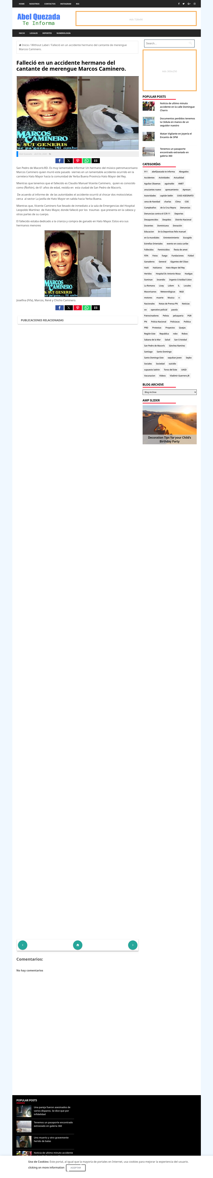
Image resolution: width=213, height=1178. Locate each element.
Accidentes (149, 177)
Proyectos (170, 327)
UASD (184, 369)
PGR (190, 315)
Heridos (148, 273)
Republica (164, 333)
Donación (177, 225)
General (162, 261)
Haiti (146, 267)
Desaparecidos (151, 219)
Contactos (49, 4)
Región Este (149, 333)
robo (175, 333)
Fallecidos (149, 249)
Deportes (47, 33)
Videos (162, 375)
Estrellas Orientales (153, 243)
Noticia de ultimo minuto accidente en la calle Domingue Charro (177, 107)
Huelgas (189, 273)
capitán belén (166, 195)
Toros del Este (170, 369)
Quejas (182, 327)
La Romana (149, 285)
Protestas (156, 327)
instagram (65, 4)
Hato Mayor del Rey (175, 267)
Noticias (186, 303)
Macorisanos (150, 291)
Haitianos (157, 267)
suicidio (172, 363)
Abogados (184, 171)
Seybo (189, 357)
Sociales (148, 363)
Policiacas (175, 321)
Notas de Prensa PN (168, 303)
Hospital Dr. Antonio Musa (168, 273)
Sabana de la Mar (152, 339)
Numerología (64, 33)
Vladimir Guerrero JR (179, 375)
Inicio (22, 33)
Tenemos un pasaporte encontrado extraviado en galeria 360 (174, 152)
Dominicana (163, 225)
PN (145, 321)
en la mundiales (151, 237)
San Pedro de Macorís (154, 345)
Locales (34, 33)
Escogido (187, 237)
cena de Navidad (152, 201)
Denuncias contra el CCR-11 (157, 213)
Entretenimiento (171, 237)
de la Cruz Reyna (168, 207)
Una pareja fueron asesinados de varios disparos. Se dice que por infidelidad (52, 1111)
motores (148, 297)
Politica (187, 321)
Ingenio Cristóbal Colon (180, 279)
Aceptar (76, 1168)
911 (146, 171)
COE (187, 201)
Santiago (148, 351)
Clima (178, 201)
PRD (146, 327)
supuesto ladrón (152, 369)
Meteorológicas (167, 291)
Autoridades (150, 195)
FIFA (146, 255)
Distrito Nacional (183, 219)
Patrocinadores (151, 315)
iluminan (148, 279)
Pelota (166, 315)
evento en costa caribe (177, 243)
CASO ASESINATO (185, 195)
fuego (164, 255)
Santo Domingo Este (154, 357)
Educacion (149, 231)
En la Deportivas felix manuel (172, 231)
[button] (59, 160)
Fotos (155, 255)
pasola (174, 309)
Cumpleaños (150, 207)
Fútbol (191, 255)
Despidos (166, 219)
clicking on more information (46, 1167)
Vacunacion (149, 375)
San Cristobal (180, 339)
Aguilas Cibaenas (152, 183)
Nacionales (149, 303)
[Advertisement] (77, 1071)
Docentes (148, 225)
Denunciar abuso (91, 1104)
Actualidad (179, 177)
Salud (167, 339)
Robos (185, 333)
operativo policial (159, 309)
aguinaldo (169, 183)
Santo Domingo (164, 351)
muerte (159, 297)
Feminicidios (164, 249)
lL (179, 285)
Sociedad (160, 363)
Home (22, 4)
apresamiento (172, 189)
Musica (171, 297)
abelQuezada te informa (163, 171)
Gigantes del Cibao (179, 261)
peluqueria (178, 315)
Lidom (171, 285)
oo (145, 309)
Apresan (187, 189)
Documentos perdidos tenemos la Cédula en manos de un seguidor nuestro (177, 122)
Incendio (161, 279)
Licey (161, 285)
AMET (181, 183)
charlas (167, 201)
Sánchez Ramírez (177, 345)
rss (77, 4)
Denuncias (185, 207)
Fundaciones (178, 255)
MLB (181, 291)
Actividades (164, 177)
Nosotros (34, 4)
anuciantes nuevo (152, 189)
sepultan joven (175, 357)
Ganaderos (149, 261)
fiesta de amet (181, 249)
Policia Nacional (158, 321)
